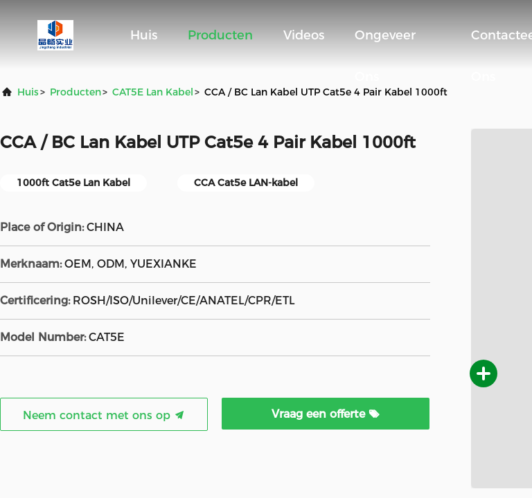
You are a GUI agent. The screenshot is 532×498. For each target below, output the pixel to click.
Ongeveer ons (385, 42)
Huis (143, 35)
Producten (220, 35)
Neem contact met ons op (104, 415)
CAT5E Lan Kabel (152, 92)
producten (75, 92)
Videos (303, 35)
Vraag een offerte (326, 414)
